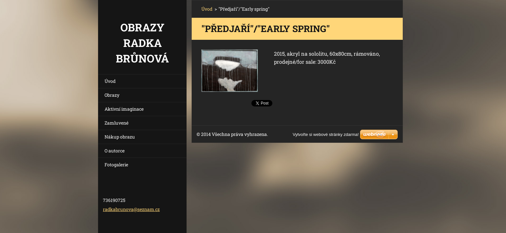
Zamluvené (116, 123)
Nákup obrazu (120, 137)
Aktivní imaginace (124, 109)
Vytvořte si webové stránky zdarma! (326, 134)
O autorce (115, 151)
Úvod (110, 81)
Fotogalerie (116, 164)
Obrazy (112, 95)
